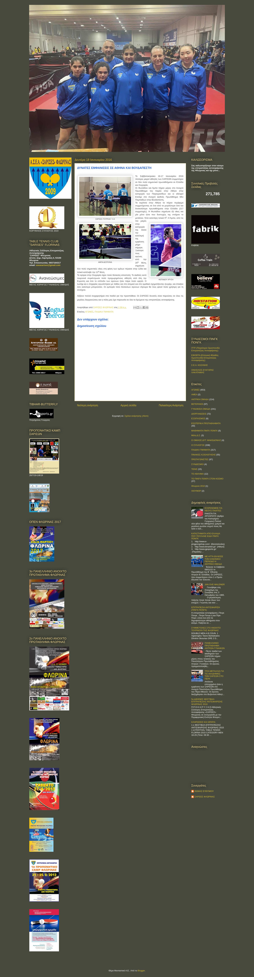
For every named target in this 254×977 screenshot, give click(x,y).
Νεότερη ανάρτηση (87, 405)
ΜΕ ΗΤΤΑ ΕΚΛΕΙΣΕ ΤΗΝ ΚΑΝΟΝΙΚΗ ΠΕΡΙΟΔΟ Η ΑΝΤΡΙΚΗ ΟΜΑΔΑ (214, 560)
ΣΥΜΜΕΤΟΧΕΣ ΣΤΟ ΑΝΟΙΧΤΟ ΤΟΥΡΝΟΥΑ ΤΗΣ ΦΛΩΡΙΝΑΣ (206, 629)
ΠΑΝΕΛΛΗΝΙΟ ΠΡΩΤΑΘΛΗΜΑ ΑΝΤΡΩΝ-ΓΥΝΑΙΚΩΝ (215, 645)
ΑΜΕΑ (194, 394)
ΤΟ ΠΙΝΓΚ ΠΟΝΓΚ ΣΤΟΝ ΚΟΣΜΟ (207, 478)
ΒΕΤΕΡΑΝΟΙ (197, 404)
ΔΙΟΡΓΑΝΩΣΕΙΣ (198, 414)
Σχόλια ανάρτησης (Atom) (136, 416)
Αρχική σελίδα (128, 405)
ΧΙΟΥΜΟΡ (196, 491)
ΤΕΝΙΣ (194, 469)
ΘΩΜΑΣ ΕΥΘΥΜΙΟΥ (204, 791)
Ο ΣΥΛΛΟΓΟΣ (198, 445)
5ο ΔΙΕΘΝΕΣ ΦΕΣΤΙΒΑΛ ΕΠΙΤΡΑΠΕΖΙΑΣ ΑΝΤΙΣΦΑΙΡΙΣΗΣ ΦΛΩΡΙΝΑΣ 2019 (207, 701)
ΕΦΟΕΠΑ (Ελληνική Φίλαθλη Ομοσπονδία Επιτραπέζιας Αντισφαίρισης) (204, 357)
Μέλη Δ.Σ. (196, 435)
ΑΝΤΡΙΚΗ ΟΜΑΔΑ (200, 399)
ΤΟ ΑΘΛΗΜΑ (197, 474)
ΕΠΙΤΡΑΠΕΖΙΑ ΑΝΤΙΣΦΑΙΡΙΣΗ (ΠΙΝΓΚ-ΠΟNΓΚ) (205, 608)
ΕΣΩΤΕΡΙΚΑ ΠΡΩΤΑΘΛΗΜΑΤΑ (206, 423)
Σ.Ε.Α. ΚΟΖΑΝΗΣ (199, 365)
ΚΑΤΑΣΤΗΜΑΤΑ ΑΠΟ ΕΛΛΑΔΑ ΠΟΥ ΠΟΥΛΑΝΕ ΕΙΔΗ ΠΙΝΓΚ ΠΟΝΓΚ (205, 536)
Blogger (141, 970)
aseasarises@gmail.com (48, 265)
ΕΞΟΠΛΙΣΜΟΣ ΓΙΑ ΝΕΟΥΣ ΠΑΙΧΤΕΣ (213, 509)
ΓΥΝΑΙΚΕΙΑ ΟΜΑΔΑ (200, 409)
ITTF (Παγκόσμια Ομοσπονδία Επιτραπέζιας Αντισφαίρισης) (205, 349)
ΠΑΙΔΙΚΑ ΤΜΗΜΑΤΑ (104, 312)
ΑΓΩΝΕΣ (89, 312)
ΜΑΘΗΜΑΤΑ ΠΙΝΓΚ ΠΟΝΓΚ (204, 430)
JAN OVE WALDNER (215, 584)
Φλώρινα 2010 (198, 486)
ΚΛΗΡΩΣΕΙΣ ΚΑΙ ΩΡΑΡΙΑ (203, 722)
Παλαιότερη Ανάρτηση (171, 405)
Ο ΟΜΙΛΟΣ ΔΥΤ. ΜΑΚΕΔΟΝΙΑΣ (206, 440)
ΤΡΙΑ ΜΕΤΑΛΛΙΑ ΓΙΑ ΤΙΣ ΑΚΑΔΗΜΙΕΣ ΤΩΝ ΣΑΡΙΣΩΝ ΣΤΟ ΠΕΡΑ (214, 675)
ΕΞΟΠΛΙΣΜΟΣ (198, 418)
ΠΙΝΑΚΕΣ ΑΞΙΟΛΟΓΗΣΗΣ (203, 454)
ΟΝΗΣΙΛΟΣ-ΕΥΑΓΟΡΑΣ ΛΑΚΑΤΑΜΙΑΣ (202, 371)
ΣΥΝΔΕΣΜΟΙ (197, 464)
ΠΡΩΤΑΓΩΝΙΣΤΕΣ (199, 459)
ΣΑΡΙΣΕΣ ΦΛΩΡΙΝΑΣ (205, 796)
